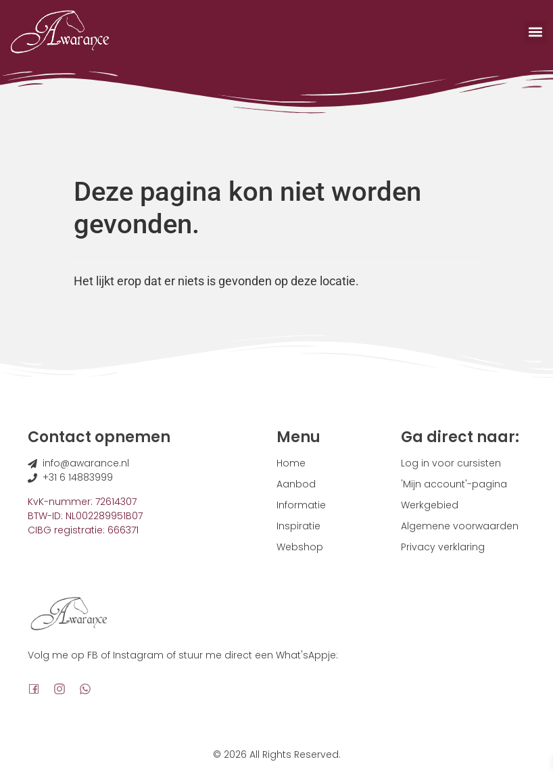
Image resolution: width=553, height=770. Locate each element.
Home (291, 463)
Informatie (301, 505)
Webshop (299, 547)
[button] (535, 32)
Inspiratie (298, 526)
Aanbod (296, 484)
